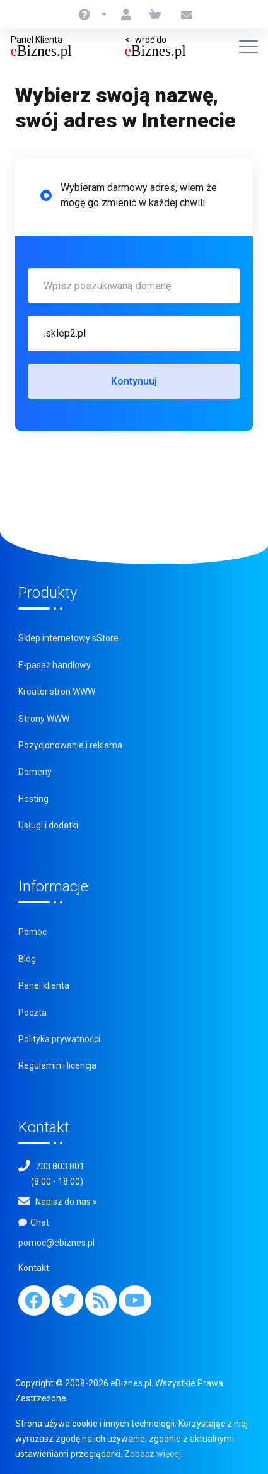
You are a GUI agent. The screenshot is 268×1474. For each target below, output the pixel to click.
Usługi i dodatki (48, 825)
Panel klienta (43, 985)
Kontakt (33, 1268)
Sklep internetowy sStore (68, 638)
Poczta (32, 1012)
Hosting (33, 799)
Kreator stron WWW (56, 692)
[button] (134, 333)
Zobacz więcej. (153, 1454)
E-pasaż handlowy (54, 665)
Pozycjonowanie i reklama (70, 745)
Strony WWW (43, 719)
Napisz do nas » (66, 1202)
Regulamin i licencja (57, 1065)
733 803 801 (59, 1166)
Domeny (35, 772)
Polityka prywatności (59, 1039)
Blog (27, 959)
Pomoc (32, 932)
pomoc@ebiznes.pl (56, 1243)
